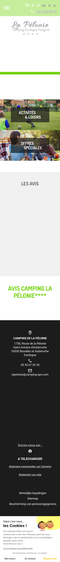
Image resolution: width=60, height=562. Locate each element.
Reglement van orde (30, 474)
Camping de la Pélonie (30, 338)
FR (49, 5)
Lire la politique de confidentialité (18, 548)
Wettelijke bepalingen (32, 493)
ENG (43, 5)
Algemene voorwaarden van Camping (30, 466)
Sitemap (32, 498)
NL (54, 5)
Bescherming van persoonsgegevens (32, 504)
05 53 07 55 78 (46, 11)
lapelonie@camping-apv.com (30, 374)
